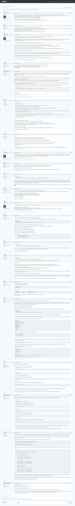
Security (64, 1)
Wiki (57, 1)
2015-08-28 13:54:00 (17, 134)
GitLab (61, 1)
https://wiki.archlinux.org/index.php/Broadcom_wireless (39, 114)
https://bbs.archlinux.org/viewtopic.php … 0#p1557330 (57, 147)
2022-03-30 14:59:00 (17, 395)
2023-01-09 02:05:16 (17, 432)
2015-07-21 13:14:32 (17, 63)
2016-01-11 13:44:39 (17, 202)
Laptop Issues (9, 9)
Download (72, 1)
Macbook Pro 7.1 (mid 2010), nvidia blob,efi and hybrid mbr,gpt (25, 9)
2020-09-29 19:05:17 (17, 362)
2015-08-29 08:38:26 (17, 152)
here (48, 191)
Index (4, 9)
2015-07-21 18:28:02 (17, 71)
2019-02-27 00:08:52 (17, 215)
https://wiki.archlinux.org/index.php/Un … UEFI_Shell (22, 250)
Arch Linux (5, 1)
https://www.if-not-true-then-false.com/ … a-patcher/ (21, 486)
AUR (68, 1)
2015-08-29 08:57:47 (17, 163)
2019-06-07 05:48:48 (17, 242)
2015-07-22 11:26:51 (17, 100)
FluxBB (71, 502)
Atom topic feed (70, 501)
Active (67, 7)
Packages (50, 1)
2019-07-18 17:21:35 (17, 255)
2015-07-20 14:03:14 (17, 25)
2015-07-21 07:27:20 (17, 34)
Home (46, 1)
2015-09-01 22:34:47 (17, 174)
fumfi (18, 48)
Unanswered (70, 7)
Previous (6, 11)
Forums (54, 1)
